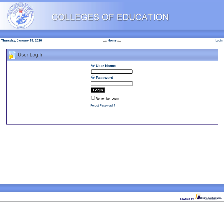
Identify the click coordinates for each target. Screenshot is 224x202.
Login (219, 40)
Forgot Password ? (102, 105)
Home (112, 40)
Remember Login (107, 98)
